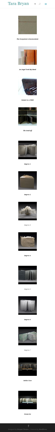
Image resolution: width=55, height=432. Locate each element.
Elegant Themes (23, 429)
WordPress (43, 429)
